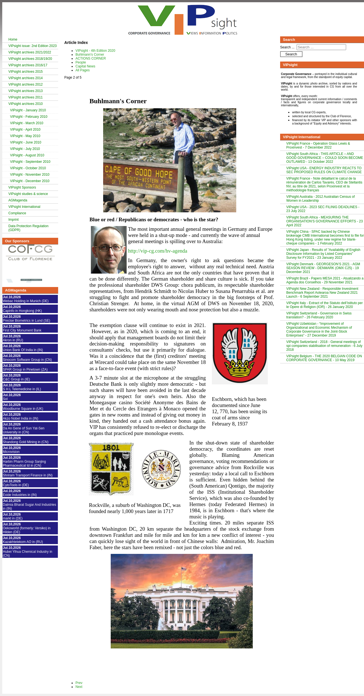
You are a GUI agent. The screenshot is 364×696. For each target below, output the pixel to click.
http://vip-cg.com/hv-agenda (157, 251)
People (80, 62)
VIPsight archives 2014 (25, 78)
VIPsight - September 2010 (30, 162)
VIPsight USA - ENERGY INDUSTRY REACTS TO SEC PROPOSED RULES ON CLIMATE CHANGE (324, 170)
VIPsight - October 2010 (28, 168)
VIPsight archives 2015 (25, 72)
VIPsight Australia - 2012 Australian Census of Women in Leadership (320, 199)
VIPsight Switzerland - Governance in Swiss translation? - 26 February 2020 (318, 315)
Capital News (85, 66)
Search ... (287, 47)
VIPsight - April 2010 (25, 129)
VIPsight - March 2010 (26, 123)
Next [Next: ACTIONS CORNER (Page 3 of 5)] (78, 687)
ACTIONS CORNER (90, 58)
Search (291, 54)
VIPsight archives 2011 (25, 97)
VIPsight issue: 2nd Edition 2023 (32, 46)
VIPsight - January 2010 (28, 110)
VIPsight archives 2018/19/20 (30, 59)
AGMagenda (17, 200)
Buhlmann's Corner (89, 55)
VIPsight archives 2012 (25, 84)
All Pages (82, 70)
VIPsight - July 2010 (25, 149)
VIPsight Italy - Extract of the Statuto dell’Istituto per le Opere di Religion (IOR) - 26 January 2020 (324, 305)
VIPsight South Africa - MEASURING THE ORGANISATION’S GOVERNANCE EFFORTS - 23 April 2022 (324, 221)
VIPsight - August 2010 (27, 155)
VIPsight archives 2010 (25, 104)
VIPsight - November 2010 (29, 175)
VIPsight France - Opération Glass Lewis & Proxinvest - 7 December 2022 (318, 145)
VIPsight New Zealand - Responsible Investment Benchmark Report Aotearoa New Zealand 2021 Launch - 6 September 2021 (322, 292)
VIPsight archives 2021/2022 (29, 52)
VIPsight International (24, 207)
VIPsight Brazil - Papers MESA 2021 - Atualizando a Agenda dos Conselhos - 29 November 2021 (324, 280)
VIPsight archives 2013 (25, 91)
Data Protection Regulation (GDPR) (28, 228)
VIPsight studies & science (28, 194)
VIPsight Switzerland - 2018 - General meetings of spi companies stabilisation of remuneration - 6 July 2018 (324, 346)
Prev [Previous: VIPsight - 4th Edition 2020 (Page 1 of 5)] (78, 683)
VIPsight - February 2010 (28, 117)
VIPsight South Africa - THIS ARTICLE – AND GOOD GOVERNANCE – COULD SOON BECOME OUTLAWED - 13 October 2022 (324, 158)
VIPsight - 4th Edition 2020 (95, 51)
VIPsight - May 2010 (25, 136)
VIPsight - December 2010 (29, 181)
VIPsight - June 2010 (25, 142)
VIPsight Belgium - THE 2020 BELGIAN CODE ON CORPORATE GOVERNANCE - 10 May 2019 (324, 358)
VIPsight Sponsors (22, 187)
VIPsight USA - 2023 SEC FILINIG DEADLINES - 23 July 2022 (322, 209)
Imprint (13, 220)
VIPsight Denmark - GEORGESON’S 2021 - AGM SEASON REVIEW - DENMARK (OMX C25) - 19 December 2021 (323, 268)
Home (12, 39)
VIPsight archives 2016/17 (27, 65)
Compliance (17, 213)
